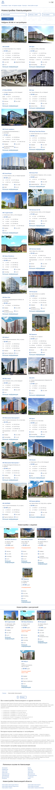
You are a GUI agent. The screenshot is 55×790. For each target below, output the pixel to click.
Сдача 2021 (30, 772)
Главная (4, 693)
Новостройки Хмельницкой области (10, 784)
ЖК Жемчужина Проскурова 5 (11, 417)
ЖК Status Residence (8, 256)
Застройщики (4, 5)
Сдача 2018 (4, 770)
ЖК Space (32, 418)
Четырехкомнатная (32, 775)
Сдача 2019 (30, 770)
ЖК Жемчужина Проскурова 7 (11, 462)
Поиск (8, 18)
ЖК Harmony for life (34, 209)
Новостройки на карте (33, 5)
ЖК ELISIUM (6, 46)
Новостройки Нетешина (33, 786)
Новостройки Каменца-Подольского (10, 786)
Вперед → (23, 697)
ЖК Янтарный (33, 291)
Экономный (4, 767)
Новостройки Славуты (7, 787)
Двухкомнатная (31, 773)
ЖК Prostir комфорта (8, 129)
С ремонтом (30, 776)
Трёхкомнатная (5, 775)
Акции (9, 5)
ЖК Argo (31, 90)
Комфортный (5, 769)
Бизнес (29, 767)
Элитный (30, 769)
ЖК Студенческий (8, 212)
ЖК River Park (6, 297)
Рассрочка (4, 778)
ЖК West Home (7, 378)
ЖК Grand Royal (7, 173)
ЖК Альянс (32, 459)
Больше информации (10, 67)
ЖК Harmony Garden (35, 249)
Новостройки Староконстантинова (36, 787)
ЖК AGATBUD (6, 503)
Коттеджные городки (16, 5)
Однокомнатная (5, 773)
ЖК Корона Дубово (34, 501)
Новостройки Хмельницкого (34, 784)
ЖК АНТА (31, 378)
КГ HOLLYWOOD (7, 90)
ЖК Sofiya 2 (6, 337)
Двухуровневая (5, 776)
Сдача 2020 (4, 772)
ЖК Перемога (33, 334)
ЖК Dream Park (33, 172)
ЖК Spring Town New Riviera (37, 131)
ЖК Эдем (31, 46)
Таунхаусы (24, 5)
